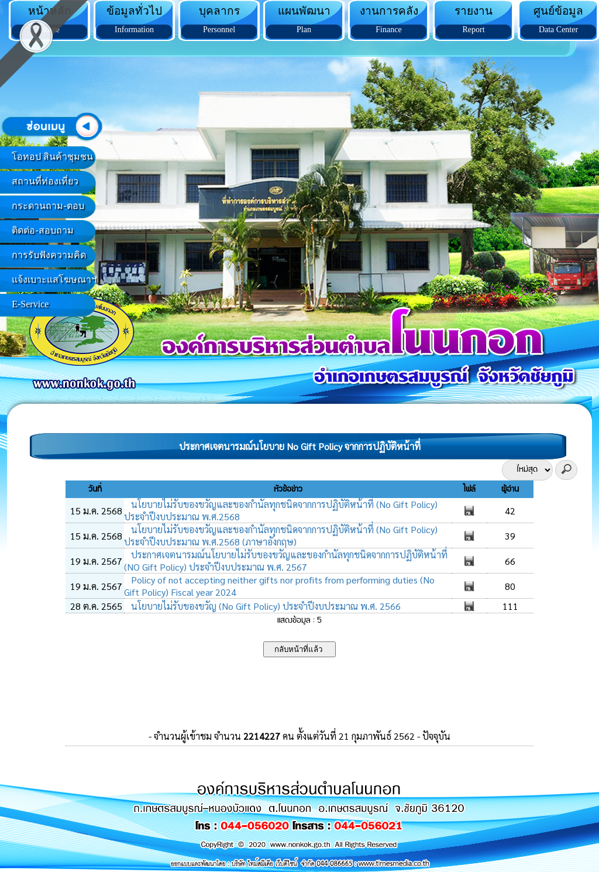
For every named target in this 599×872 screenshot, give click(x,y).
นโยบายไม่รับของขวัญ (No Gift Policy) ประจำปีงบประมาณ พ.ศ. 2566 (265, 606)
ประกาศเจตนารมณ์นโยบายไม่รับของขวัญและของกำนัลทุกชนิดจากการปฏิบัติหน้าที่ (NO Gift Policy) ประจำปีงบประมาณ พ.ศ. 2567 (285, 560)
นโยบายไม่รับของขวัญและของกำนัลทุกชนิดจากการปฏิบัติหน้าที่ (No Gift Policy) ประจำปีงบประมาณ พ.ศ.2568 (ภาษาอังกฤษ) (281, 535)
